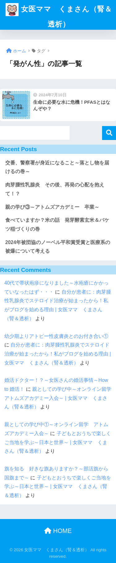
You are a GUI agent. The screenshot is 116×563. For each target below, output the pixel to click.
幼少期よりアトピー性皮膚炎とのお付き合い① (56, 336)
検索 (109, 133)
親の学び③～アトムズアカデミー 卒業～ (52, 207)
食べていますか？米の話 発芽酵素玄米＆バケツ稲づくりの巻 (57, 224)
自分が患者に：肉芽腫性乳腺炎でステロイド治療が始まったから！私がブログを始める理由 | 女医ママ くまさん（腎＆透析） (57, 353)
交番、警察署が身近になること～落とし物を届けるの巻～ (57, 167)
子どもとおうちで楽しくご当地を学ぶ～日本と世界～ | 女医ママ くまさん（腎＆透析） (57, 442)
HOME (58, 530)
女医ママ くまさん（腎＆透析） (59, 14)
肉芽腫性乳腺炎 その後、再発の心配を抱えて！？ (54, 189)
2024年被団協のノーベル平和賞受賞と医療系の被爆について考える (57, 247)
